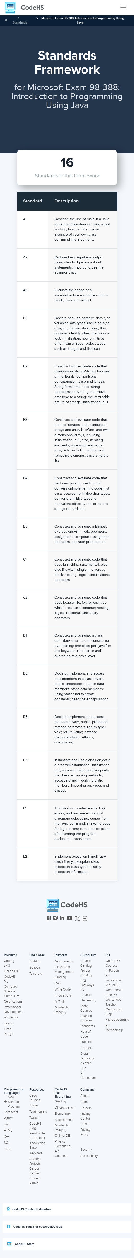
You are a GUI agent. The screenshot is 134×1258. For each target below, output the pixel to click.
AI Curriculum (88, 1075)
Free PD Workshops (113, 997)
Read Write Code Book (37, 1135)
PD (108, 955)
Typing (8, 1023)
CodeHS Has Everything (63, 1093)
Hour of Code (85, 1034)
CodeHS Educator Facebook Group (34, 1227)
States (34, 1105)
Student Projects (35, 1161)
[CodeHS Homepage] (26, 7)
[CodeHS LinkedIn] (62, 919)
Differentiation (65, 1107)
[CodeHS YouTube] (70, 919)
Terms (84, 1124)
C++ (6, 1137)
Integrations (63, 996)
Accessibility (89, 1156)
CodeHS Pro (10, 979)
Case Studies (34, 1097)
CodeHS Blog (35, 1126)
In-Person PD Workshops (113, 975)
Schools (35, 967)
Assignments (64, 961)
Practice (86, 1042)
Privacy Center (85, 1116)
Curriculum (88, 955)
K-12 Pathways (87, 983)
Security (86, 1150)
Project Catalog (86, 973)
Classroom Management (64, 969)
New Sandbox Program (12, 1102)
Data (58, 983)
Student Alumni (35, 1180)
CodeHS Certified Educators (29, 1209)
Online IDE (11, 971)
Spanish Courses (86, 1018)
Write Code (63, 989)
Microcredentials (117, 1020)
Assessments (64, 1120)
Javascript (11, 1112)
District (34, 961)
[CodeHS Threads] (84, 919)
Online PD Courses (113, 963)
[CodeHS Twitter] (77, 919)
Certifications (13, 1001)
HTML (8, 1130)
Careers (86, 1108)
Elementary (88, 1000)
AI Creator (11, 1017)
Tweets (34, 1118)
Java (7, 1124)
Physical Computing (62, 1143)
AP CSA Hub (85, 1065)
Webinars (35, 1153)
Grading (60, 977)
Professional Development (13, 1009)
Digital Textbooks (87, 1056)
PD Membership (114, 1027)
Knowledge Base (37, 1145)
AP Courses (86, 992)
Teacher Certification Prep (114, 1009)
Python (9, 1118)
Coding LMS (9, 963)
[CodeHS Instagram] (55, 919)
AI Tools (60, 1002)
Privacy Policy (85, 1132)
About (84, 1096)
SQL (7, 1143)
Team (84, 1102)
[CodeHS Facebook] (49, 919)
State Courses (86, 1008)
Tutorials (86, 1048)
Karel (7, 1149)
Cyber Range (8, 1031)
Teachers (35, 974)
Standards (20, 23)
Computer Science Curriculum (11, 991)
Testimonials (38, 1112)
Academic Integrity (62, 1009)
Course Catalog (86, 963)
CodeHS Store (21, 1244)
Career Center (34, 1171)
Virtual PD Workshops (113, 987)
